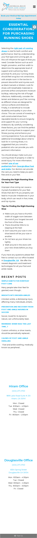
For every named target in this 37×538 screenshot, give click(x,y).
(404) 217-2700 (18, 391)
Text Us (18, 536)
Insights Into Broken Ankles (15, 295)
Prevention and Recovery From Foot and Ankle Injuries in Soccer (17, 309)
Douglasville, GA (11, 260)
